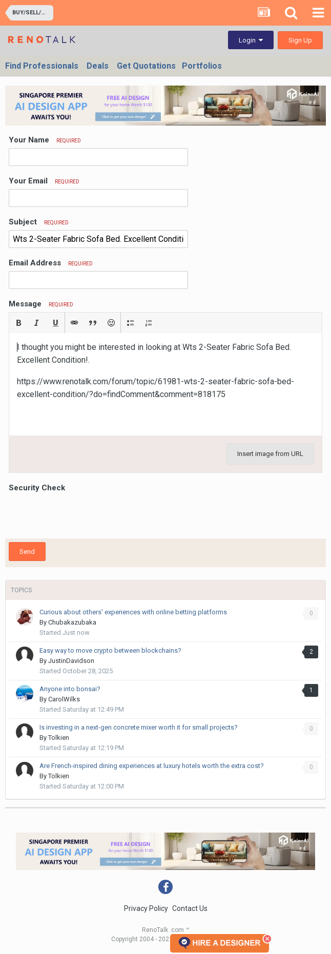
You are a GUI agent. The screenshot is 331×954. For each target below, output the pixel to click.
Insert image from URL (270, 454)
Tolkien (58, 737)
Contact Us (190, 908)
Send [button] (27, 551)
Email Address (51, 262)
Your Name (45, 139)
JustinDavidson (71, 661)
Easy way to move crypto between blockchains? (110, 650)
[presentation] (86, 515)
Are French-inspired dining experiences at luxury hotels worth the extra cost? (151, 766)
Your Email (44, 180)
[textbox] (165, 384)
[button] (18, 323)
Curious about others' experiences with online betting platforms (133, 612)
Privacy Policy (146, 908)
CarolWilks (64, 699)
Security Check (37, 487)
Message (41, 303)
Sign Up (300, 40)
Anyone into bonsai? (69, 689)
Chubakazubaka (72, 622)
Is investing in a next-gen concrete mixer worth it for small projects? (138, 727)
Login (251, 40)
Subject (39, 221)
